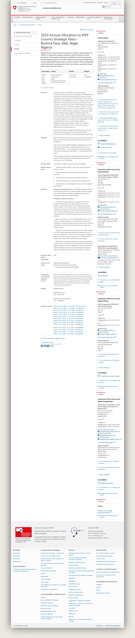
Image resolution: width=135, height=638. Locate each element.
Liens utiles (72, 608)
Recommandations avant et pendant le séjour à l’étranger (52, 559)
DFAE (34, 3)
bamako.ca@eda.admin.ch (109, 211)
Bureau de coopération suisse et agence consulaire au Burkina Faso (24, 570)
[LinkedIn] (46, 346)
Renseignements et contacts (104, 556)
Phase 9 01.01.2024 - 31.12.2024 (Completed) (68, 316)
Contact (100, 33)
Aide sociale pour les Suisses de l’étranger (80, 575)
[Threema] (48, 346)
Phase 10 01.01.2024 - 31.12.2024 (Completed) (69, 314)
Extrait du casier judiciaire (76, 592)
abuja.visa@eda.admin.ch (108, 79)
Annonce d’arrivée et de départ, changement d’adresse (78, 558)
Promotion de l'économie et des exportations (105, 576)
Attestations (72, 581)
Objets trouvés (73, 586)
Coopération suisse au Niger (110, 376)
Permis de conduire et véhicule (77, 568)
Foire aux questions (46, 568)
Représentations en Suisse (48, 611)
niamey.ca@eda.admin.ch (108, 334)
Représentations (28, 19)
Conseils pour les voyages (42, 19)
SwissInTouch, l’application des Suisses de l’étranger (80, 620)
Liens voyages (45, 582)
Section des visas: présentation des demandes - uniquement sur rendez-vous (108, 128)
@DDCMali (104, 276)
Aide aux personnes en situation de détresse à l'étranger (81, 571)
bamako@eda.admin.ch (108, 207)
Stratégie (99, 584)
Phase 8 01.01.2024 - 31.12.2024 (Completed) (68, 318)
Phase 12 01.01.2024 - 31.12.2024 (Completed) (69, 310)
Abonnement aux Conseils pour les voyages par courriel (53, 585)
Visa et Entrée (80, 19)
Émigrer (43, 597)
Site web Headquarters (107, 83)
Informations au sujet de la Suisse (106, 561)
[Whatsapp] (50, 346)
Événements (16, 556)
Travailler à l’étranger (47, 603)
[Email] (52, 346)
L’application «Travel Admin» (49, 589)
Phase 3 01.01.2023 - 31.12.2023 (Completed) (68, 329)
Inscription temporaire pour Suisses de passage (80, 554)
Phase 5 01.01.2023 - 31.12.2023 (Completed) (68, 324)
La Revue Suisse (73, 611)
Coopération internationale (111, 19)
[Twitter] (44, 346)
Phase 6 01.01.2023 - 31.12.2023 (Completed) (68, 322)
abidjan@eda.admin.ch (108, 435)
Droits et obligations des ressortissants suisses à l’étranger (52, 617)
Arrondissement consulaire (107, 153)
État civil (71, 616)
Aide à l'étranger (46, 579)
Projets (98, 590)
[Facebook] (42, 346)
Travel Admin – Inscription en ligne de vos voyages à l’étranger (81, 604)
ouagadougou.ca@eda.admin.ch (111, 439)
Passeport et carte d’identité (77, 562)
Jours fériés (16, 559)
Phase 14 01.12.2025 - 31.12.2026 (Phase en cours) (70, 306)
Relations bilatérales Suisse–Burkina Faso (108, 572)
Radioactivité (44, 576)
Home (15, 25)
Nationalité (72, 613)
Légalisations (72, 578)
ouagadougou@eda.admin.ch (110, 431)
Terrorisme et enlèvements (48, 571)
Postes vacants (17, 561)
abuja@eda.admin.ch (107, 76)
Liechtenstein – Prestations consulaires (80, 601)
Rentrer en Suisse (46, 608)
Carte (101, 52)
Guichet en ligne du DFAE (44, 528)
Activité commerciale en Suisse (105, 564)
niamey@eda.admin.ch (107, 330)
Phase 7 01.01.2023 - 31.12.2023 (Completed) (68, 320)
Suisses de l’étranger (47, 614)
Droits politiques (73, 565)
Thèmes (98, 587)
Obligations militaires (75, 589)
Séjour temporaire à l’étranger (49, 600)
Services (71, 19)
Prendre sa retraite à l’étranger (49, 605)
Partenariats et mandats (103, 593)
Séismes (43, 573)
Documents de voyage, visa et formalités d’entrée (52, 564)
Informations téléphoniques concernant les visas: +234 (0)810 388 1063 (108, 120)
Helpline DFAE (93, 528)
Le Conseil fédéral (22, 3)
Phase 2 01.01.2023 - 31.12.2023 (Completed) (68, 331)
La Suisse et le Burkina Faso (94, 19)
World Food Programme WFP (105, 511)
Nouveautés (16, 553)
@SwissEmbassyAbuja (108, 144)
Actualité (17, 19)
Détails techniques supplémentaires (53, 338)
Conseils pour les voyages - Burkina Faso (52, 553)
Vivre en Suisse (100, 559)
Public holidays (104, 135)
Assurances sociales (74, 584)
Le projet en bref (47, 87)
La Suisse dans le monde (50, 3)
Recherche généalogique (76, 595)
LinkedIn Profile (106, 147)
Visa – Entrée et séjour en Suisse (105, 553)
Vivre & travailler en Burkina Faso (59, 19)
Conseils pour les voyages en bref (50, 556)
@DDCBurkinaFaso (107, 483)
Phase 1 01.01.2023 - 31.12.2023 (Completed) (68, 333)
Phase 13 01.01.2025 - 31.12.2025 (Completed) (69, 308)
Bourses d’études (73, 598)
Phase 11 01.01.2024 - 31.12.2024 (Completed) (69, 312)
